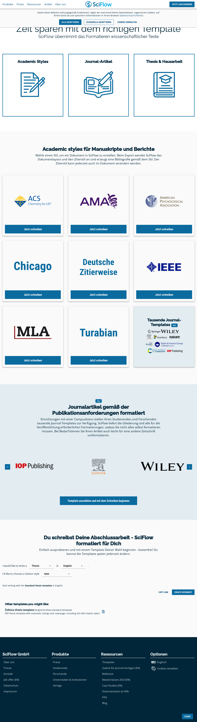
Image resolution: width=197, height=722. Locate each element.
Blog (104, 703)
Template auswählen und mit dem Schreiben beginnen (98, 501)
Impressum (10, 691)
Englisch (159, 662)
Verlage (57, 685)
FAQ (104, 697)
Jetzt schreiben (33, 229)
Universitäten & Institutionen (70, 679)
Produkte (7, 4)
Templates (108, 662)
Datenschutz (11, 685)
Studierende (60, 668)
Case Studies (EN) (112, 685)
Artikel (48, 4)
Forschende (60, 674)
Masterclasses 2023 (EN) (116, 679)
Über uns (60, 4)
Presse (8, 668)
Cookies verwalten (164, 668)
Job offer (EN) (11, 679)
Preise (20, 4)
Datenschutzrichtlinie (131, 15)
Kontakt (8, 674)
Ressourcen (34, 4)
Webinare (107, 674)
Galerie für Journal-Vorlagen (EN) (121, 668)
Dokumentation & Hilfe (115, 691)
